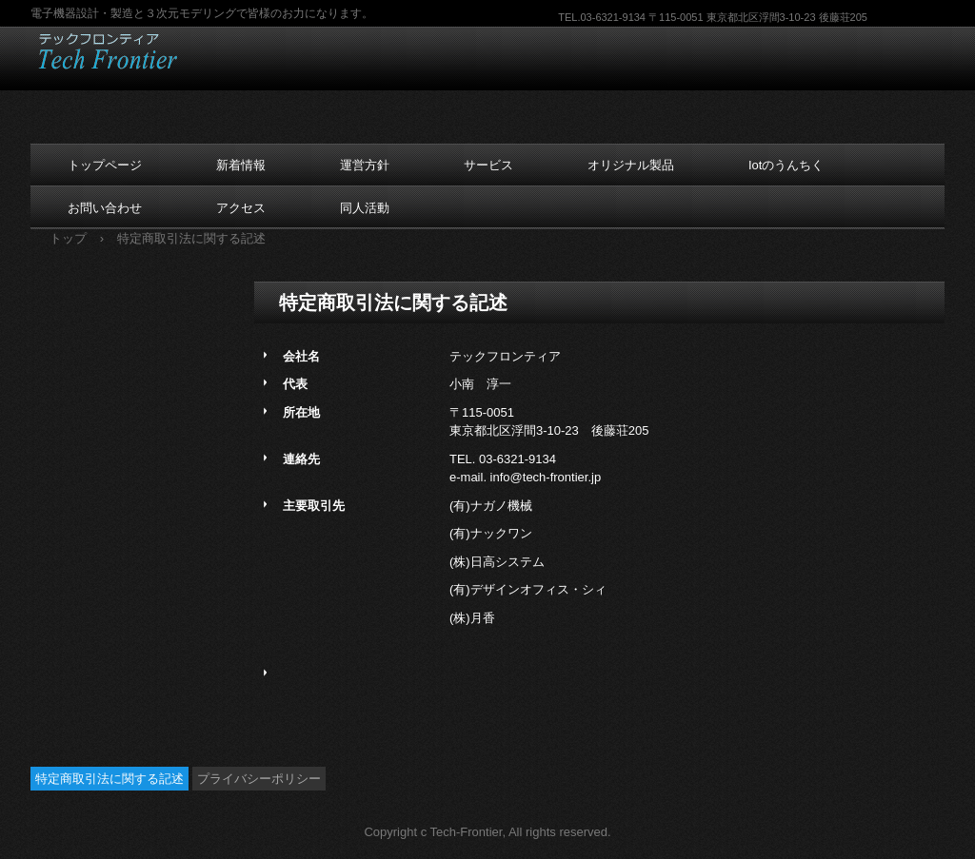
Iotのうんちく (786, 165)
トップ (68, 238)
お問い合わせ (105, 208)
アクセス (241, 208)
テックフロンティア (151, 51)
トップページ (105, 165)
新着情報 (241, 165)
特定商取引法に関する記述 (109, 778)
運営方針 (364, 165)
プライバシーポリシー (259, 778)
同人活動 (364, 208)
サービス (488, 165)
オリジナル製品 (630, 165)
